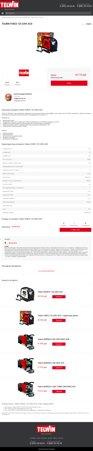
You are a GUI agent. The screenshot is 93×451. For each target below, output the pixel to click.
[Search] (48, 13)
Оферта (55, 438)
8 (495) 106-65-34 (67, 6)
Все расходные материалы (46, 271)
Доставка (44, 438)
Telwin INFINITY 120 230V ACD (50, 292)
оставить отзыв (75, 230)
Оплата (38, 438)
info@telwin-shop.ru (19, 100)
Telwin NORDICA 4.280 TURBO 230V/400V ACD (57, 386)
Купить (69, 83)
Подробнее (59, 296)
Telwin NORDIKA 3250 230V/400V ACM (53, 339)
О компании (33, 438)
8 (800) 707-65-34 (84, 6)
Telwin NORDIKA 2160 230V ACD (51, 363)
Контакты (60, 438)
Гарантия (50, 438)
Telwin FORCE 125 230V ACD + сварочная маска (58, 315)
